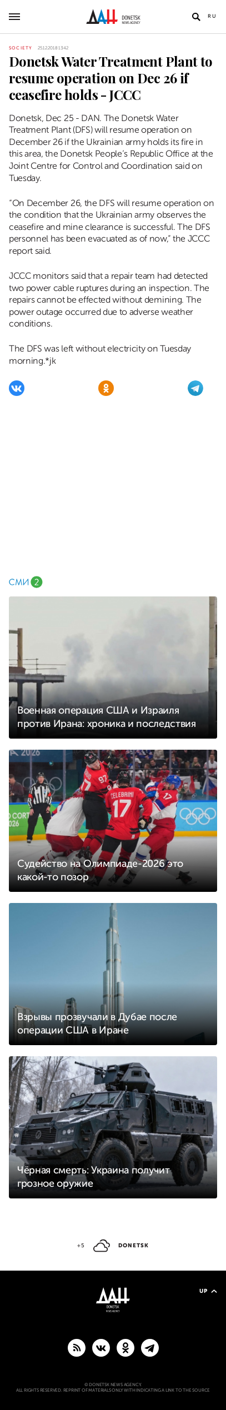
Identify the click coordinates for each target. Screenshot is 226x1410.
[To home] (113, 16)
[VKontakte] (16, 388)
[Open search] (196, 17)
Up (208, 1291)
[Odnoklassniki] (106, 388)
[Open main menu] (14, 17)
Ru (212, 16)
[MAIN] (150, 1347)
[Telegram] (195, 388)
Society (20, 48)
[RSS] (77, 1347)
